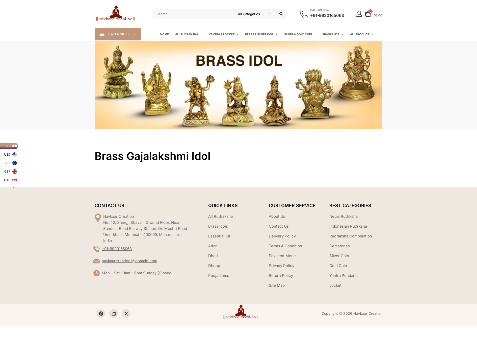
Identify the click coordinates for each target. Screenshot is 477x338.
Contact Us (279, 227)
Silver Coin (339, 256)
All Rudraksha (189, 34)
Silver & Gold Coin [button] (300, 34)
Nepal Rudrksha (343, 217)
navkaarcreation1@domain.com (129, 261)
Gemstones (339, 246)
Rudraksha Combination (350, 236)
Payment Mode (282, 256)
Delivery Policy (282, 236)
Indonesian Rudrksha (348, 227)
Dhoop (214, 266)
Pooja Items (218, 276)
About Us (277, 217)
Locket (335, 286)
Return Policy (281, 276)
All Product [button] (362, 34)
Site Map (277, 286)
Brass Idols (218, 227)
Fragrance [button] (333, 34)
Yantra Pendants (344, 276)
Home (165, 34)
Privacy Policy (281, 266)
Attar (212, 246)
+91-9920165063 (117, 249)
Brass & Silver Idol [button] (261, 34)
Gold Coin (338, 266)
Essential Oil (219, 236)
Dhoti (213, 256)
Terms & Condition (285, 246)
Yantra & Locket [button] (224, 34)
